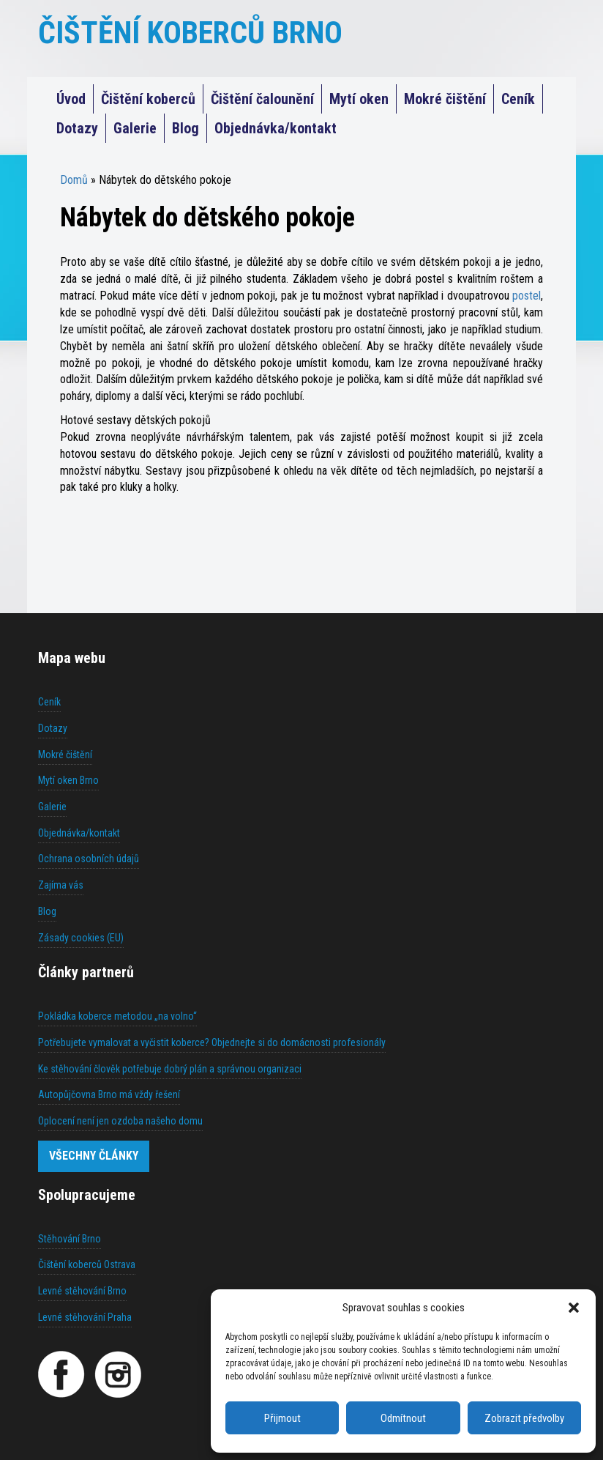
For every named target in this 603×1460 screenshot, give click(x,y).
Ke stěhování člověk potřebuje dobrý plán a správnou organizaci (170, 1069)
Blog (185, 128)
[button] (573, 1307)
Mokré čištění (445, 99)
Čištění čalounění (262, 99)
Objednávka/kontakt (275, 128)
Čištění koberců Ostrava (86, 1264)
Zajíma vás (60, 885)
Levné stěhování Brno (82, 1291)
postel (526, 296)
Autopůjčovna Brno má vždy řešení (109, 1094)
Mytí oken (359, 99)
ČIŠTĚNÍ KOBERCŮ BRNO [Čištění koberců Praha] (190, 33)
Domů (74, 180)
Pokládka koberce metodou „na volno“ (117, 1016)
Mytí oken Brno (68, 780)
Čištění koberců (148, 99)
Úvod (71, 99)
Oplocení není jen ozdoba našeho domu (120, 1121)
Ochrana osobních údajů (88, 858)
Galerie (135, 128)
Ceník (518, 99)
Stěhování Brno (69, 1239)
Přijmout (282, 1418)
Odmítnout (403, 1418)
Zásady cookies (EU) (81, 938)
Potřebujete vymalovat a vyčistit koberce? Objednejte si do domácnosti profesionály (212, 1042)
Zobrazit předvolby (524, 1418)
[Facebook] (61, 1374)
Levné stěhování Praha (85, 1317)
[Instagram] (117, 1374)
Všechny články (93, 1156)
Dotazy (77, 128)
